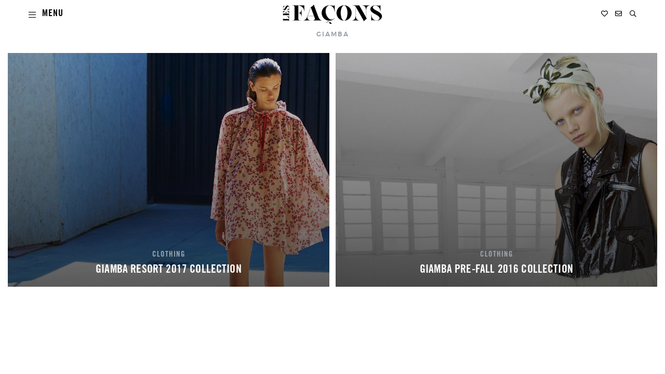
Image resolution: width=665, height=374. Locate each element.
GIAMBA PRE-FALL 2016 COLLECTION (496, 270)
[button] (633, 14)
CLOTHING (168, 255)
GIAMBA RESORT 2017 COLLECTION (169, 270)
